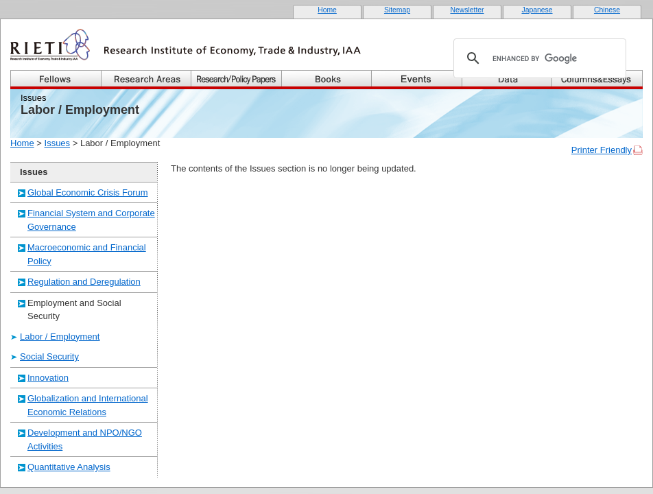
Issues (58, 143)
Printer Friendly (601, 150)
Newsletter (467, 10)
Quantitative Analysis (68, 467)
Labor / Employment (59, 336)
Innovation (48, 378)
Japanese (536, 10)
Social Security (49, 356)
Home (327, 10)
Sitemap (397, 10)
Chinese (607, 10)
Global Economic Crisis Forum (87, 192)
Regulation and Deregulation (84, 282)
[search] (537, 58)
